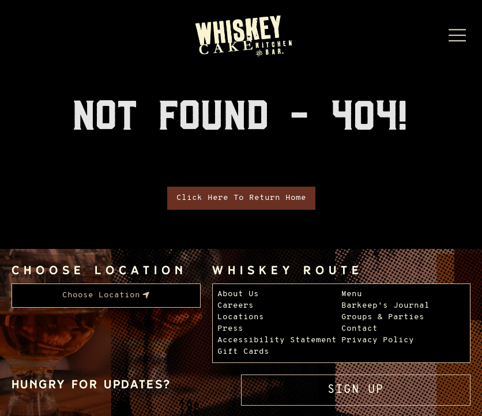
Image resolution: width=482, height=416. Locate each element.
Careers (235, 305)
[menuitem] (106, 295)
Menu (351, 294)
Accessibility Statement (277, 340)
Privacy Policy (377, 340)
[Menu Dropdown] (457, 35)
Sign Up (355, 390)
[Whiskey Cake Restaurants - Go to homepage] (241, 37)
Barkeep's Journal (385, 305)
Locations (240, 317)
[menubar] (106, 295)
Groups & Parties (382, 317)
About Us (238, 294)
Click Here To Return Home (241, 198)
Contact (359, 328)
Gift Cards (243, 351)
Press (230, 328)
